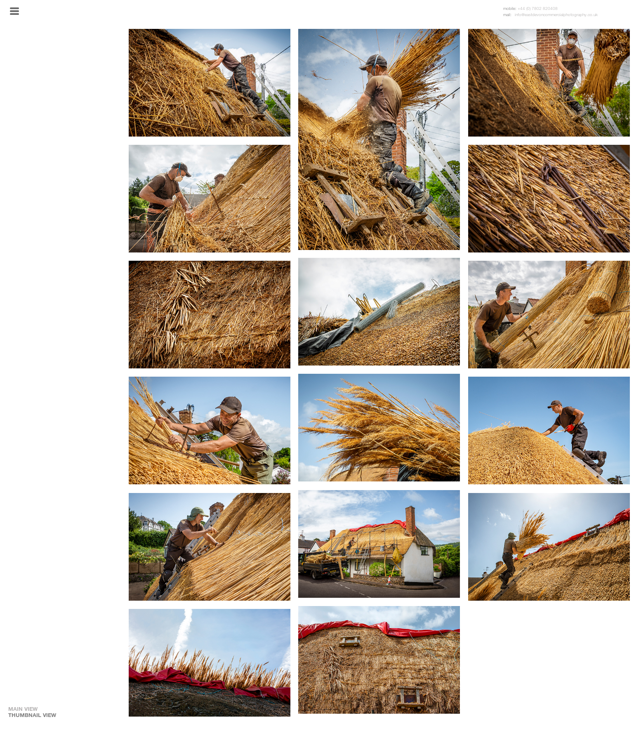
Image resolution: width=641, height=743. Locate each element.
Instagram (615, 11)
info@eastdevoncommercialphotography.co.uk (556, 14)
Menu (14, 11)
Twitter (626, 11)
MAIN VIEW (23, 708)
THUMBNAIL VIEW (32, 715)
